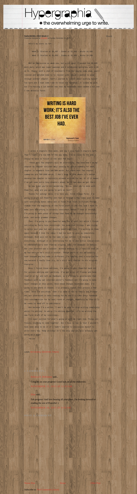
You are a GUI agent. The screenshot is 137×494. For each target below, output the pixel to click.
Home (63, 483)
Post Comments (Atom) (48, 489)
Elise (33, 394)
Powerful (55, 352)
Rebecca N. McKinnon (41, 377)
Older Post (95, 483)
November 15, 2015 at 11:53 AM (51, 386)
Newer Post (29, 483)
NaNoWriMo (46, 352)
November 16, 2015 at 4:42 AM (51, 407)
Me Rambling (35, 352)
